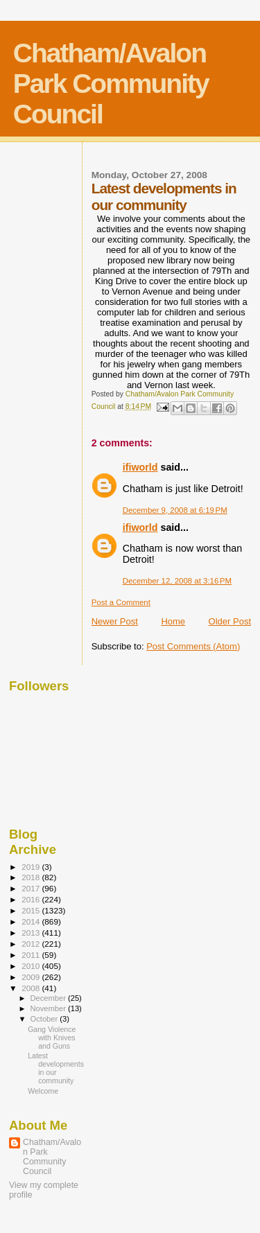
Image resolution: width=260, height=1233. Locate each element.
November (49, 1008)
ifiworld (140, 467)
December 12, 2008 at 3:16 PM (177, 581)
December (49, 998)
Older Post (230, 621)
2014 (31, 921)
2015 (31, 910)
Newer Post (115, 621)
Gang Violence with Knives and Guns (52, 1037)
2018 (31, 877)
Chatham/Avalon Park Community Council (111, 83)
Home (173, 621)
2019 (31, 866)
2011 (31, 954)
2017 (31, 888)
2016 (31, 899)
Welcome (43, 1091)
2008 (31, 987)
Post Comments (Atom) (193, 646)
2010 (31, 965)
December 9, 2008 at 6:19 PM (175, 510)
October (45, 1019)
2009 (31, 976)
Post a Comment (121, 602)
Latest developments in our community (56, 1068)
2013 (31, 932)
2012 (31, 943)
